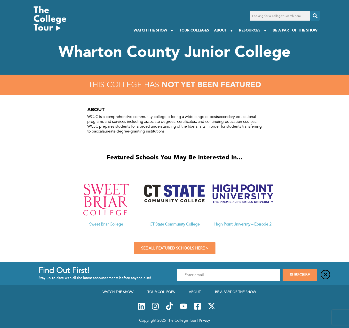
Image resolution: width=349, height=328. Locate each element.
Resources (253, 30)
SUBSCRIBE (300, 275)
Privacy (204, 320)
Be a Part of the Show (295, 30)
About (224, 30)
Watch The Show (154, 30)
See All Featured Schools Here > (174, 248)
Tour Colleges (194, 30)
